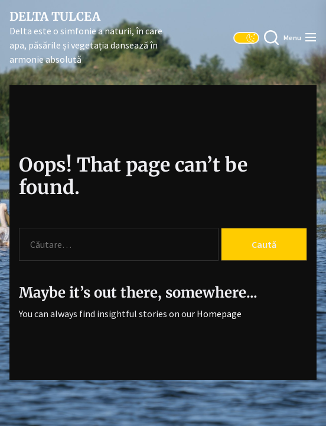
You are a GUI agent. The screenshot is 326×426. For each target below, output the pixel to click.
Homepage (219, 314)
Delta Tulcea (54, 16)
